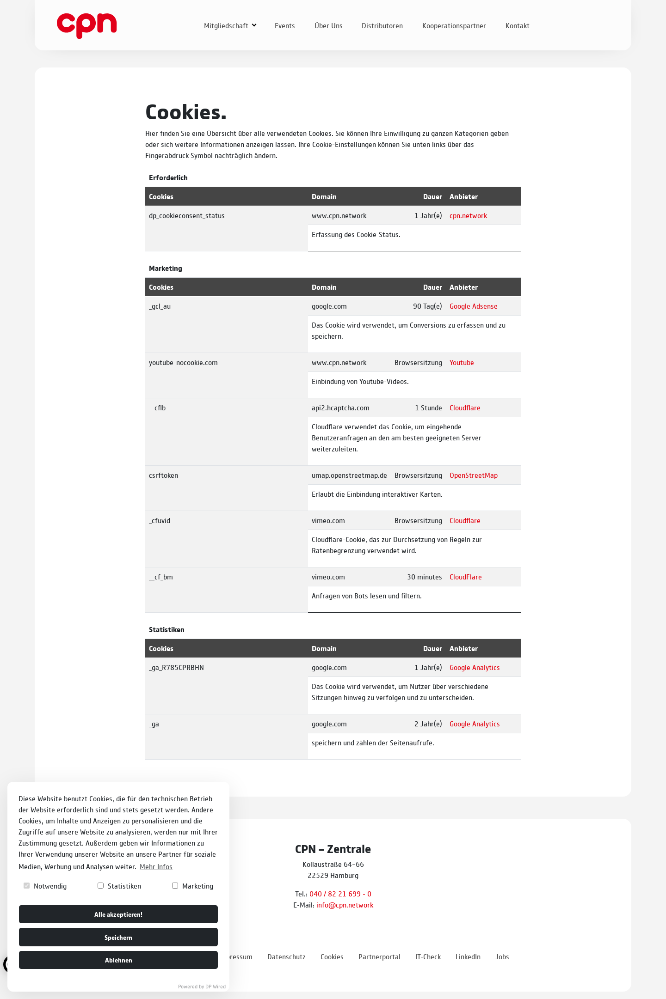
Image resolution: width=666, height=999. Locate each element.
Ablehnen (118, 959)
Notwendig (45, 885)
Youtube (462, 362)
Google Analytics (475, 667)
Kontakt (518, 25)
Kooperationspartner (454, 25)
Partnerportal (379, 956)
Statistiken (119, 885)
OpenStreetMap (474, 475)
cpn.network (468, 215)
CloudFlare (466, 576)
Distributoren (382, 25)
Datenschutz (286, 956)
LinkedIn (468, 956)
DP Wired (215, 986)
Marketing (192, 885)
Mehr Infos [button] (156, 866)
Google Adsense (474, 306)
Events (285, 25)
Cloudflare (465, 407)
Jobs (502, 956)
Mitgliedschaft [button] (227, 25)
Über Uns (328, 25)
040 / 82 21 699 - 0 (340, 893)
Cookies (332, 956)
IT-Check (428, 956)
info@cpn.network (344, 904)
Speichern (118, 936)
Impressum (235, 956)
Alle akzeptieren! (118, 913)
